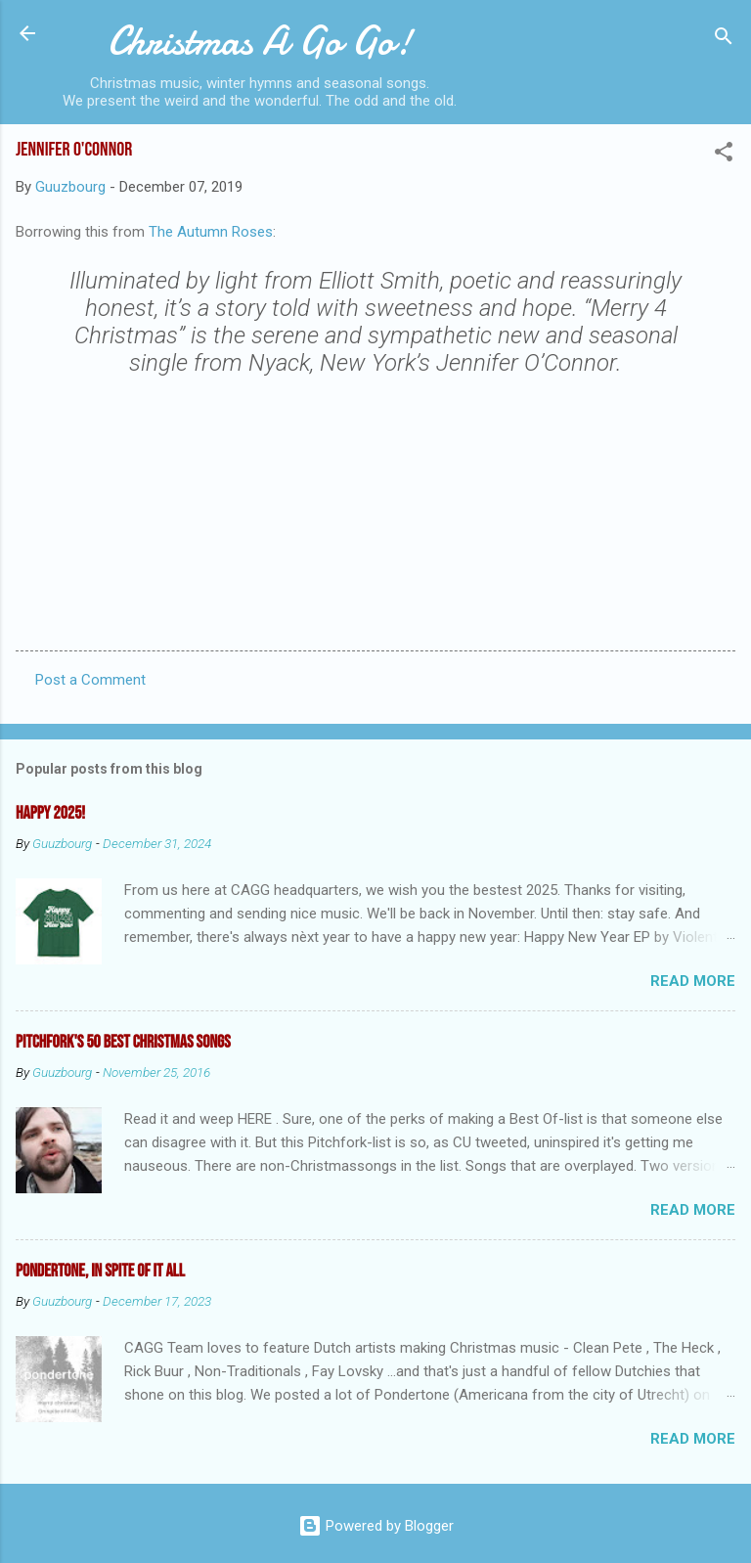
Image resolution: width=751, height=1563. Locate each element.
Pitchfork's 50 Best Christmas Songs (123, 1042)
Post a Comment (90, 680)
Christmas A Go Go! (260, 41)
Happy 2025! (50, 813)
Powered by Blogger (376, 1526)
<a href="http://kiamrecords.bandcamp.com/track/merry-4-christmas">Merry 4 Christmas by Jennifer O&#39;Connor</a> (375, 505)
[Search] (723, 39)
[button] (723, 155)
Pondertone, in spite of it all (100, 1271)
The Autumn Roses (211, 232)
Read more (692, 981)
